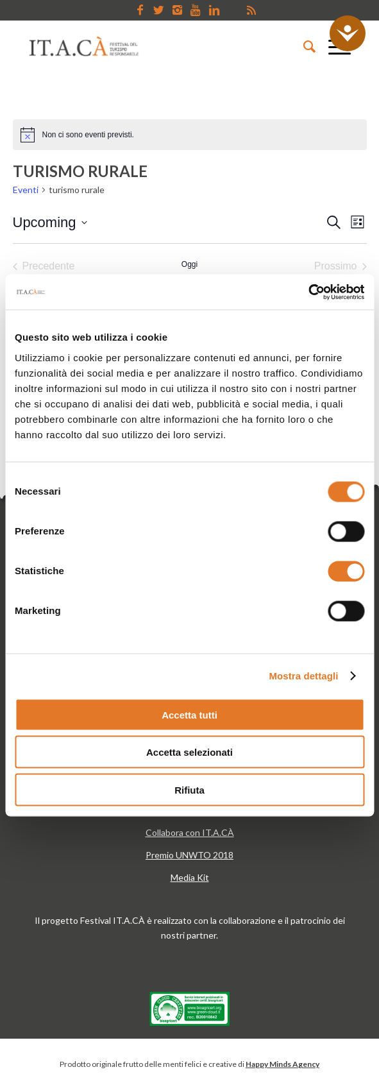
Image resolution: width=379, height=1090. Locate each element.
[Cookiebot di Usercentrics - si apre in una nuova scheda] (308, 292)
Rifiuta (189, 789)
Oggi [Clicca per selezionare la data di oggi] (189, 264)
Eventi (25, 189)
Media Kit (190, 877)
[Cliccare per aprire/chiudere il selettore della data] (50, 222)
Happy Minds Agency (282, 1064)
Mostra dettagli (303, 675)
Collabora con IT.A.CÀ (190, 832)
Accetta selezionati (189, 752)
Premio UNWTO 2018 (189, 854)
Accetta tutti (189, 714)
